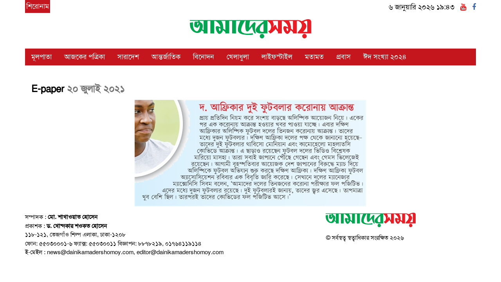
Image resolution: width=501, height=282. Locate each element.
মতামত (314, 56)
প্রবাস (343, 56)
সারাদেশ (128, 56)
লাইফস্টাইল (276, 56)
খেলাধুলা (238, 56)
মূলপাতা (41, 56)
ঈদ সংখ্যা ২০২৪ (385, 56)
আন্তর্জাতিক (165, 56)
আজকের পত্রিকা (84, 56)
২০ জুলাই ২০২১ (96, 89)
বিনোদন (203, 56)
